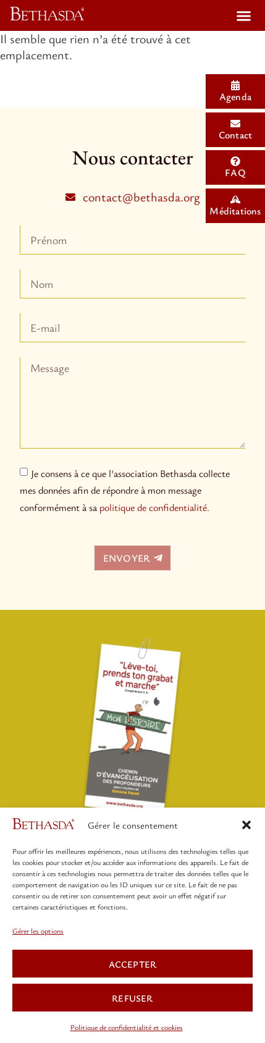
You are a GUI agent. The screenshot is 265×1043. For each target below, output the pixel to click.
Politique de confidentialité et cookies (126, 1027)
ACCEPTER (133, 964)
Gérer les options (38, 930)
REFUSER (132, 998)
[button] (246, 825)
